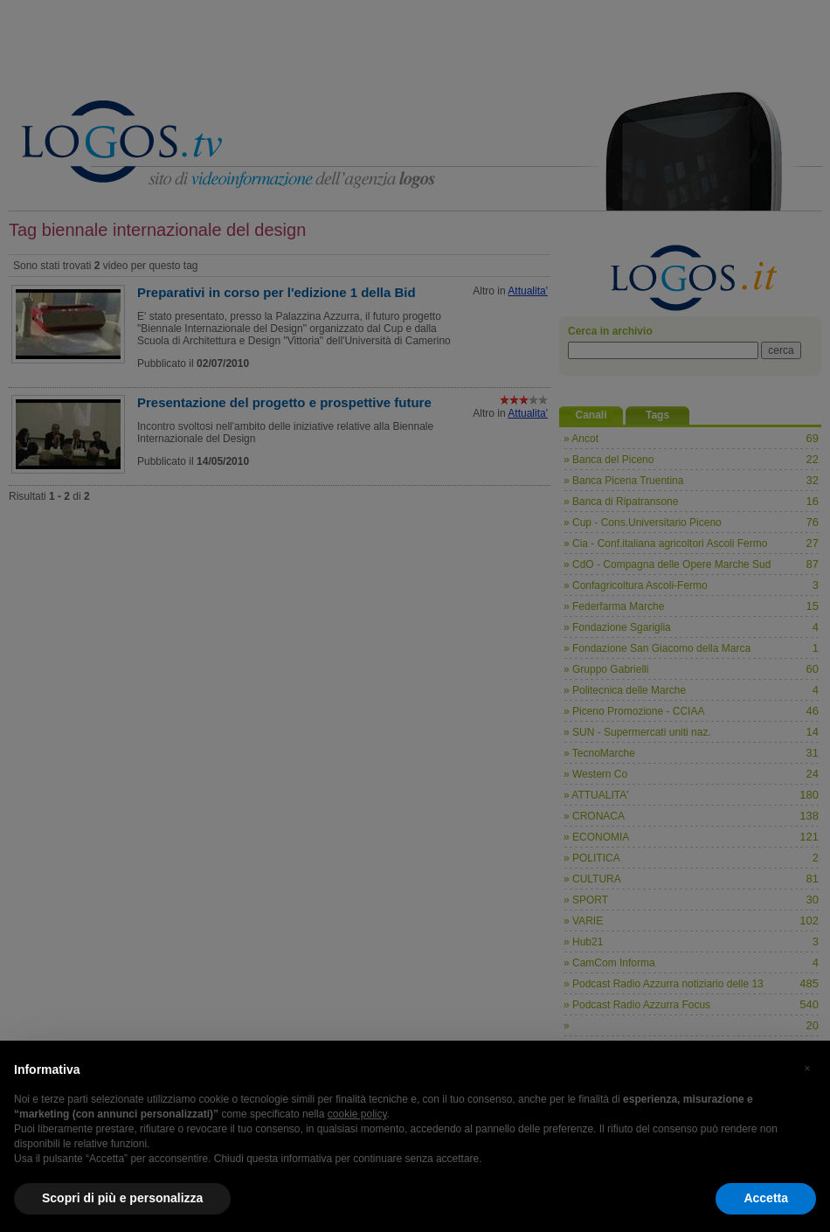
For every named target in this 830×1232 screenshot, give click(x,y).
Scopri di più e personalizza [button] (122, 1198)
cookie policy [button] (357, 1114)
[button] (807, 1069)
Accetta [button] (766, 1198)
